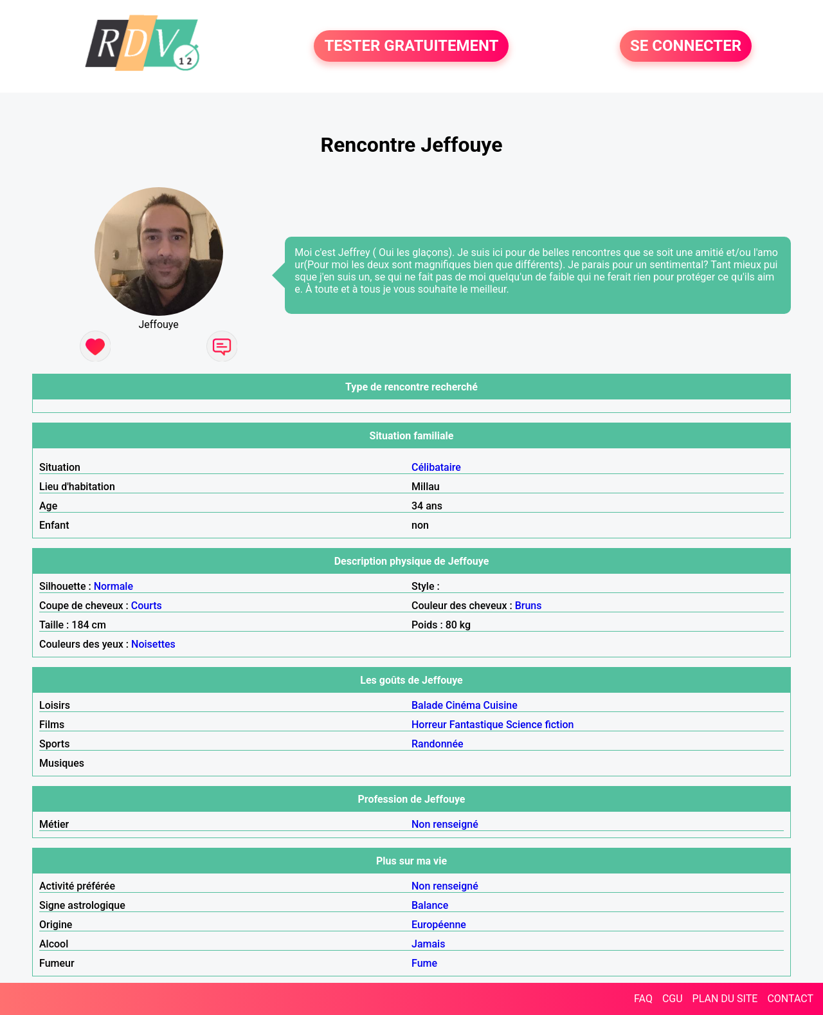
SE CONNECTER (685, 46)
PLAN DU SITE (725, 998)
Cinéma (463, 705)
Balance (430, 905)
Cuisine (501, 705)
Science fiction (540, 724)
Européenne (439, 925)
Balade (427, 705)
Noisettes (153, 644)
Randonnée (438, 744)
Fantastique (476, 724)
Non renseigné (445, 824)
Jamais (428, 944)
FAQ (643, 998)
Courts (146, 605)
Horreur (429, 724)
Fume (424, 963)
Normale (113, 586)
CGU (672, 998)
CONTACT (790, 998)
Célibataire (436, 467)
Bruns (528, 605)
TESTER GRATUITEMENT (411, 46)
